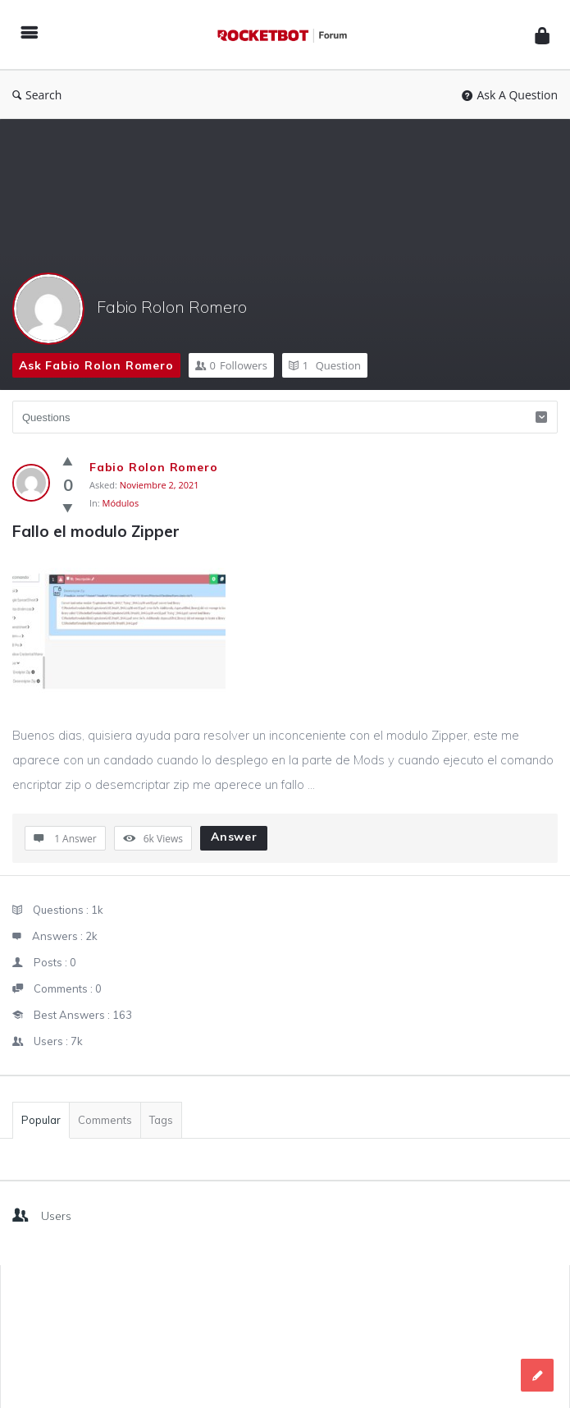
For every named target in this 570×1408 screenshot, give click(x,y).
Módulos (121, 503)
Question (325, 365)
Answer (234, 836)
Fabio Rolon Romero (172, 306)
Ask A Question (510, 95)
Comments (105, 1119)
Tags (161, 1119)
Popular (41, 1119)
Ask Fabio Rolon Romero (96, 365)
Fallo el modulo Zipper (96, 531)
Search (37, 95)
